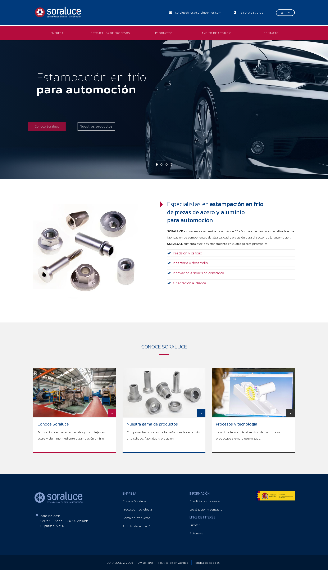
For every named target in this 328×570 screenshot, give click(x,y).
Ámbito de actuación (137, 526)
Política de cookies (207, 562)
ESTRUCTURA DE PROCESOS (110, 33)
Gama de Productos (136, 517)
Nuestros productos (75, 126)
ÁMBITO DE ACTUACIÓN (218, 33)
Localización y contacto (206, 509)
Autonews (196, 533)
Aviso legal (146, 562)
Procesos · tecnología (137, 509)
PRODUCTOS (164, 33)
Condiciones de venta (205, 501)
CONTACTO (271, 33)
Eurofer (195, 524)
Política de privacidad (173, 562)
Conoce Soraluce (134, 501)
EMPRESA (57, 33)
